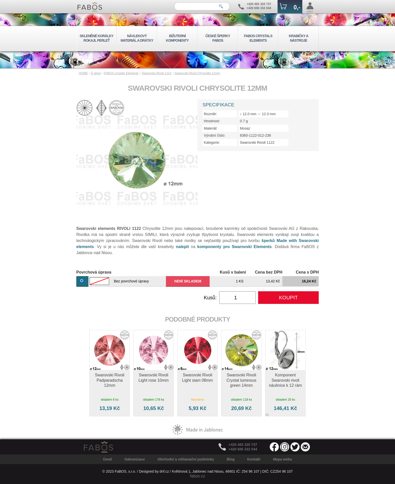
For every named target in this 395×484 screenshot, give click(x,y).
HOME (83, 73)
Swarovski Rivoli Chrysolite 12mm (197, 73)
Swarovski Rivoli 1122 (156, 73)
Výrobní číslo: (214, 135)
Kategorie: (212, 142)
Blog (231, 459)
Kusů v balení (233, 272)
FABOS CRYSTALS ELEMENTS (258, 38)
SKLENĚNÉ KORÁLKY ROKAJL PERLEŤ (96, 38)
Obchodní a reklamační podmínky (186, 459)
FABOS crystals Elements (121, 73)
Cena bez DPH (268, 272)
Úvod (107, 459)
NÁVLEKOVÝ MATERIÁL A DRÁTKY (136, 38)
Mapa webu (282, 459)
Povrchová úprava (93, 272)
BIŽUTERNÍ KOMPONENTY (177, 38)
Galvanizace (135, 459)
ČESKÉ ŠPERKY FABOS (217, 38)
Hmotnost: (212, 121)
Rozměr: (210, 114)
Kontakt (253, 459)
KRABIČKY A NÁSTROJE (298, 38)
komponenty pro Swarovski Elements (234, 247)
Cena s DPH (307, 272)
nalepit (182, 247)
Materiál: (210, 128)
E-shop (96, 73)
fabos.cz (197, 476)
